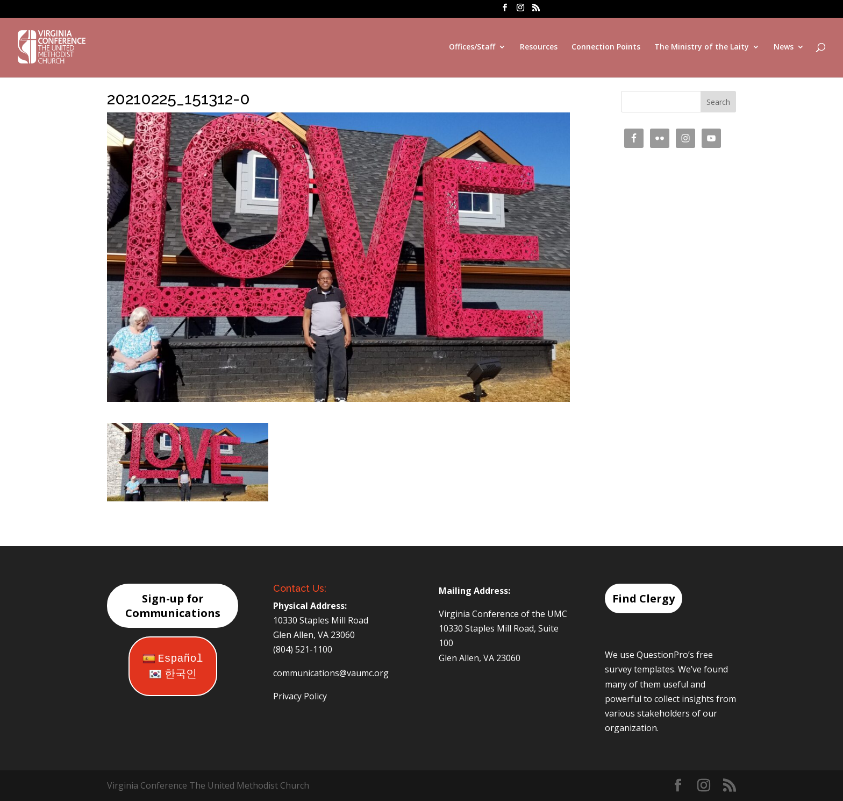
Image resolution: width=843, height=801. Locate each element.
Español (172, 659)
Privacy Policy (300, 696)
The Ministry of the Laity (701, 47)
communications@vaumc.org (331, 673)
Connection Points (605, 47)
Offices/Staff (472, 47)
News (784, 47)
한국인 (173, 674)
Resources (539, 47)
